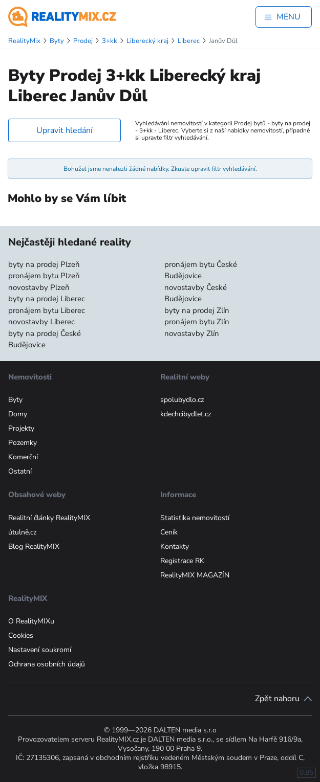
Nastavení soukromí (39, 650)
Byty (15, 400)
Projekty (21, 428)
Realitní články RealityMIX (49, 518)
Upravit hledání (64, 130)
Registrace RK (182, 561)
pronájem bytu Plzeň (44, 276)
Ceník (169, 532)
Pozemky (22, 443)
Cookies (20, 635)
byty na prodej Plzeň (44, 264)
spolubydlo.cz (182, 400)
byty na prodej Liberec (46, 299)
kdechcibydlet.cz (185, 414)
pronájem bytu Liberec (46, 310)
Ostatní (20, 471)
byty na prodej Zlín (196, 310)
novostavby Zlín (191, 333)
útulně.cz (22, 532)
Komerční (23, 457)
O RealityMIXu (31, 621)
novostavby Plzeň (39, 287)
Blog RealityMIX (33, 546)
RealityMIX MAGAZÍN (194, 575)
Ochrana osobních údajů (46, 664)
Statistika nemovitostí (194, 518)
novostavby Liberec (41, 322)
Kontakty (174, 546)
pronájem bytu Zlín (196, 322)
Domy (17, 414)
